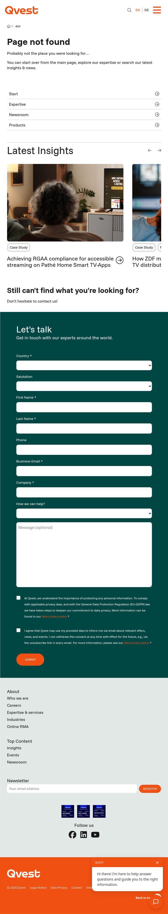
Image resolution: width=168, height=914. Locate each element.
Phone (21, 440)
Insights (14, 747)
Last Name (26, 418)
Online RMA (18, 726)
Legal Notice (38, 887)
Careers (14, 705)
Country (24, 355)
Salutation (24, 376)
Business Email (29, 461)
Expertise (84, 104)
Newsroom (84, 114)
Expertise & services (25, 712)
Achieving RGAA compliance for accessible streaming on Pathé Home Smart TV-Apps (60, 261)
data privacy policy (55, 616)
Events (13, 754)
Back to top (143, 898)
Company (25, 482)
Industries (16, 719)
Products (84, 124)
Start (84, 93)
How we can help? (30, 503)
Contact (76, 887)
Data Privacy (59, 887)
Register (150, 789)
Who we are (17, 698)
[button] (150, 150)
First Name (26, 397)
